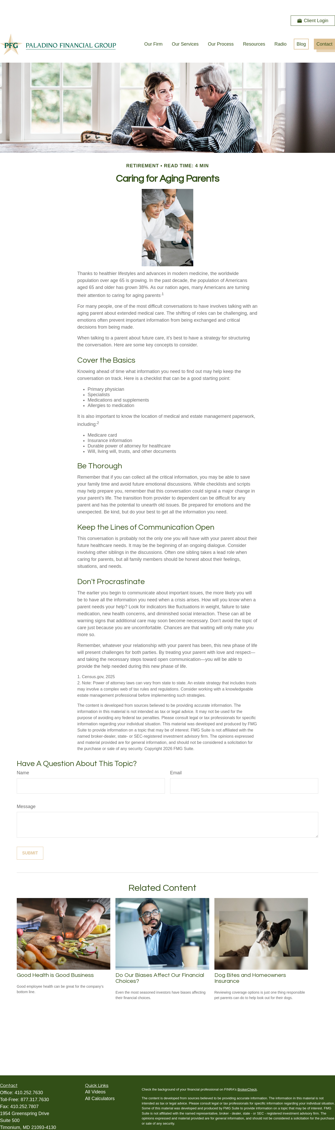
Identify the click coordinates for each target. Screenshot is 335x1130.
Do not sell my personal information (274, 1122)
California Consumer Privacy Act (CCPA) (294, 1117)
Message (26, 791)
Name (23, 757)
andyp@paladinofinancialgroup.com (37, 1118)
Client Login (312, 5)
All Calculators (100, 1083)
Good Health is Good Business (55, 960)
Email (176, 757)
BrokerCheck (247, 1074)
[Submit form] (30, 837)
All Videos (95, 1076)
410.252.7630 (29, 1077)
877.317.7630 (35, 1084)
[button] (153, 29)
